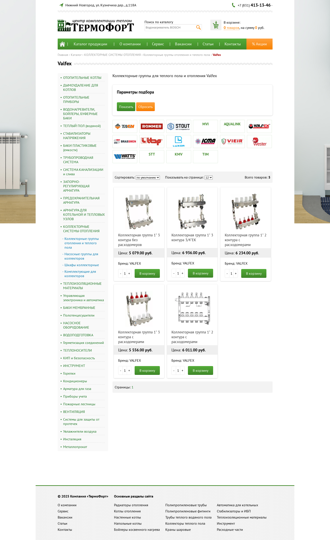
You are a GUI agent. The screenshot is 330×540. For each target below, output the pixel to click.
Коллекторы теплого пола (185, 523)
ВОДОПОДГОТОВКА (78, 335)
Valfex (217, 55)
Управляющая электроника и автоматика (83, 297)
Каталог (76, 55)
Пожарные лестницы (79, 404)
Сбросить (145, 106)
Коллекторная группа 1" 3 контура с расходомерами (139, 337)
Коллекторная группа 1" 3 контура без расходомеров (139, 240)
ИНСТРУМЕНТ (74, 365)
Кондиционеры (75, 381)
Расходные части (230, 529)
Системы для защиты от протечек (81, 421)
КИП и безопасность (79, 358)
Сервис (158, 43)
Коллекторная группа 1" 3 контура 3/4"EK (192, 237)
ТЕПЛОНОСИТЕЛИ (77, 350)
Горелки (69, 373)
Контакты (233, 43)
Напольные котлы (128, 523)
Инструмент (226, 523)
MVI (205, 124)
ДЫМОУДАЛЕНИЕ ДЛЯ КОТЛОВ (80, 87)
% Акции (259, 43)
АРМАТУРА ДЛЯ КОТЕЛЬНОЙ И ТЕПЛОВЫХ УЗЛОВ (84, 214)
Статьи (208, 43)
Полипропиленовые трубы (186, 505)
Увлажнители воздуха (79, 431)
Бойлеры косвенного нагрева (137, 529)
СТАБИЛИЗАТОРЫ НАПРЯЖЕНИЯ (76, 135)
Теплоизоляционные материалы (242, 517)
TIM (205, 154)
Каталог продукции (90, 43)
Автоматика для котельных (237, 505)
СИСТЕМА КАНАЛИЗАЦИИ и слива (83, 171)
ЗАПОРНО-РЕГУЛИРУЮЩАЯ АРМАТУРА (76, 186)
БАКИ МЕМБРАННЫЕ (79, 307)
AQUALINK (232, 124)
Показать (126, 106)
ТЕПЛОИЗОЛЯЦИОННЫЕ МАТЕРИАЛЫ (82, 285)
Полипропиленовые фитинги (187, 511)
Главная (63, 55)
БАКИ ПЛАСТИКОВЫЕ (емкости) (80, 147)
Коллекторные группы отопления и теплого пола (176, 55)
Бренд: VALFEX (129, 263)
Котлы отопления (127, 511)
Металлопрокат (75, 446)
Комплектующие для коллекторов (80, 273)
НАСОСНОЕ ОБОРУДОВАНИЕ (76, 325)
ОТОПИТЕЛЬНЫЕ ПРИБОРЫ (76, 99)
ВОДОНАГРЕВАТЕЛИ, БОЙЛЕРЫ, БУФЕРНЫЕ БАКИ (80, 113)
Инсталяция (72, 439)
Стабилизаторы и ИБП (234, 511)
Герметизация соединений (83, 342)
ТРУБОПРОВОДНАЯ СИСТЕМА (78, 159)
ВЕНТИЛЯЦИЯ (74, 411)
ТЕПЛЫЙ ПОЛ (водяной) (82, 126)
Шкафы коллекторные (81, 265)
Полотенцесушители (79, 315)
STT (152, 154)
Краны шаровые (178, 529)
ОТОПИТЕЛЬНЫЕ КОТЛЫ (82, 77)
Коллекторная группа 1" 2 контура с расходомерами (245, 240)
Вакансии (183, 43)
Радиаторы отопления (131, 505)
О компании (130, 43)
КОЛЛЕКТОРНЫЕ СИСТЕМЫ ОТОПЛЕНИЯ (112, 55)
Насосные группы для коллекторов (81, 256)
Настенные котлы (127, 517)
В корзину (147, 273)
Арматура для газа (77, 388)
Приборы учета (75, 396)
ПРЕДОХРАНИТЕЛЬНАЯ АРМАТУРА (81, 200)
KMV (178, 154)
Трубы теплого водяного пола (188, 517)
